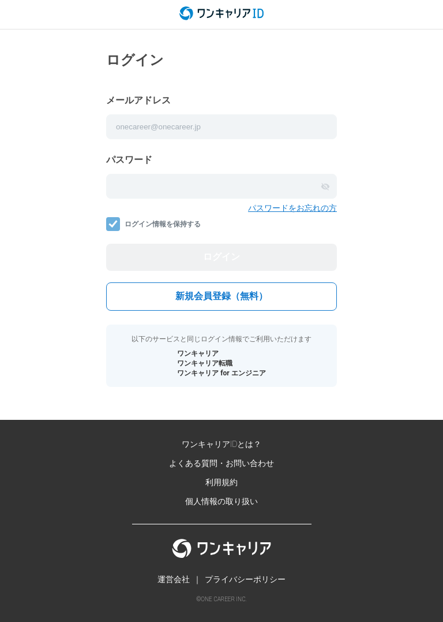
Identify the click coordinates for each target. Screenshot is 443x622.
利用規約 (221, 482)
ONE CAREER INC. (223, 599)
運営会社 (173, 579)
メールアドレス (138, 100)
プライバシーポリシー (245, 579)
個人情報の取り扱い (221, 501)
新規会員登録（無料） (221, 296)
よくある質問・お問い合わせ (221, 463)
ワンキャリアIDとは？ (222, 444)
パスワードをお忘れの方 (292, 208)
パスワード (129, 159)
